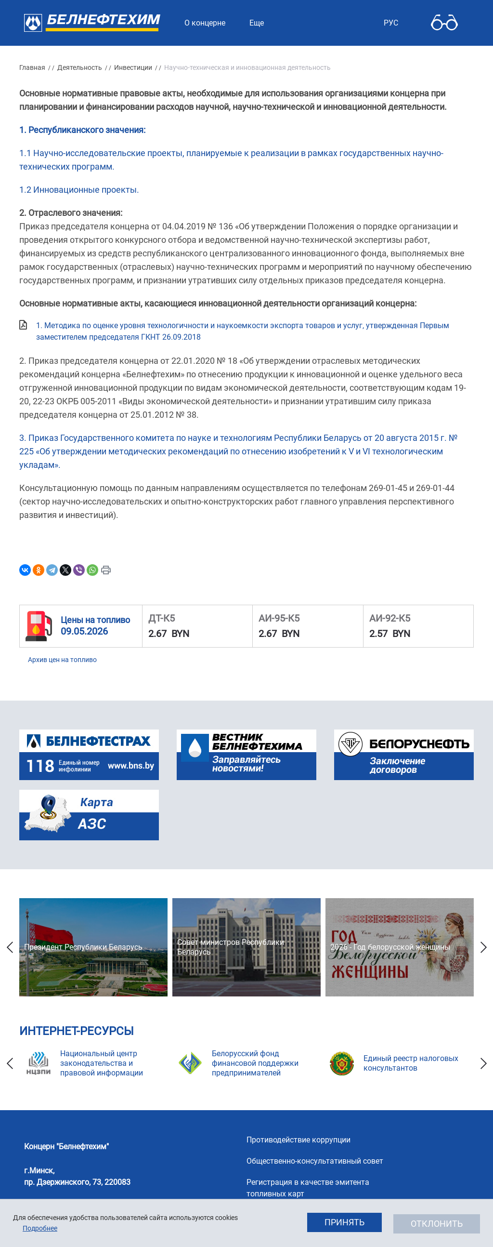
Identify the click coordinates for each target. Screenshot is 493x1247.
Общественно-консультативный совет (314, 1161)
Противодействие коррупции (298, 1139)
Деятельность (79, 67)
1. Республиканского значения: (82, 130)
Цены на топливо (95, 620)
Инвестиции (133, 67)
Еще (256, 22)
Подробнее (40, 1228)
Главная (32, 67)
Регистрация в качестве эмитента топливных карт (307, 1188)
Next (483, 947)
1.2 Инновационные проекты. (79, 190)
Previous (9, 947)
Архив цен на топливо (62, 659)
